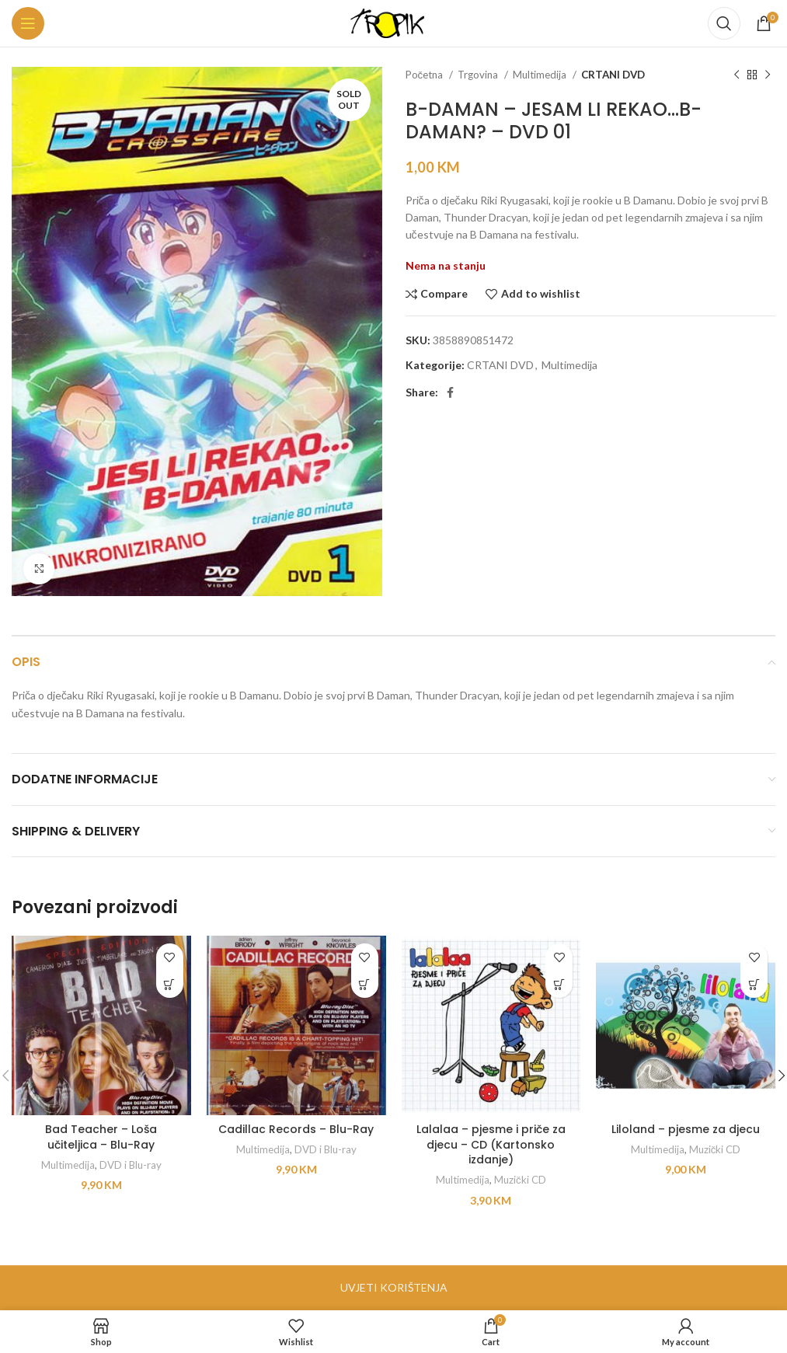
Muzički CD (520, 1179)
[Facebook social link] (450, 392)
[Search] (724, 23)
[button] (169, 984)
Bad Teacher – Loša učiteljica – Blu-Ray (101, 1136)
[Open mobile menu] (28, 23)
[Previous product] (736, 75)
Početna (426, 74)
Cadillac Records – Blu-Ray (296, 1129)
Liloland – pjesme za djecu (685, 1129)
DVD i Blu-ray (130, 1165)
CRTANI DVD (613, 74)
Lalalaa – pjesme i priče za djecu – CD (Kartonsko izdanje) (491, 1144)
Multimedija (541, 74)
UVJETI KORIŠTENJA (393, 1287)
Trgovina (479, 74)
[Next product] (767, 75)
